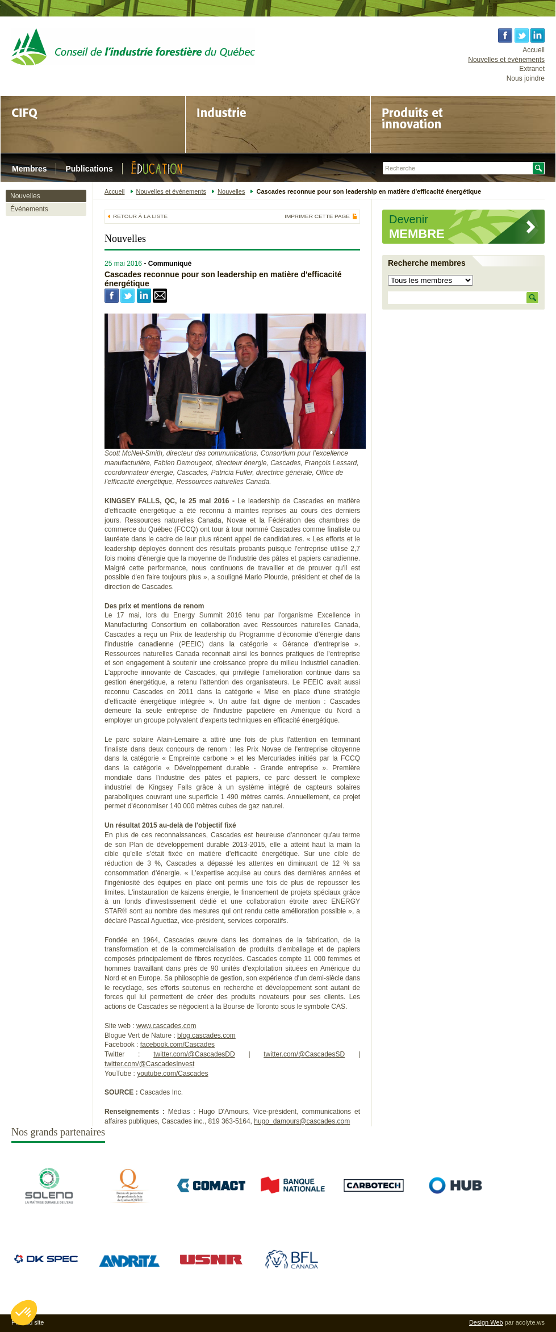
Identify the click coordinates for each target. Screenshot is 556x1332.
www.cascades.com (166, 1026)
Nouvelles (25, 196)
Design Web (486, 1322)
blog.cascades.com (206, 1035)
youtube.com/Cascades (172, 1074)
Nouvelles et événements (506, 60)
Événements (29, 209)
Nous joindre (526, 78)
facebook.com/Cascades (177, 1045)
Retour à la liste (140, 216)
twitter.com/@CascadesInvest (149, 1064)
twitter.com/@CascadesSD (304, 1054)
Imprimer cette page (317, 216)
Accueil (533, 50)
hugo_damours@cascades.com (302, 1121)
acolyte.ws (530, 1322)
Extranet (532, 69)
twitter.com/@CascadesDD (194, 1054)
